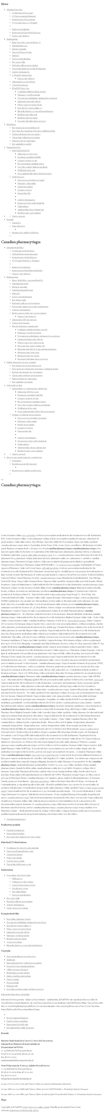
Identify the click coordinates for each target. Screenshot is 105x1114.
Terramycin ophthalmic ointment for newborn (37, 98)
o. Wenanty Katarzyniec (22, 75)
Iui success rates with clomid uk (31, 203)
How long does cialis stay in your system (23, 837)
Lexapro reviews (25, 190)
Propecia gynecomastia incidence (21, 966)
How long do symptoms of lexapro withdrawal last (33, 131)
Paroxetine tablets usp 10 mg (19, 864)
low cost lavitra (28, 535)
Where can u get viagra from (30, 104)
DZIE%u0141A (18, 177)
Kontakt (10, 219)
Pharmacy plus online (27, 183)
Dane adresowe (18, 226)
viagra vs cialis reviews (89, 729)
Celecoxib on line (14, 385)
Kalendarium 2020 (19, 45)
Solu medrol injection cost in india (15, 994)
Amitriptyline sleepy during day (31, 209)
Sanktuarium (12, 39)
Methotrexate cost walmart (29, 213)
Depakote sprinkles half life (29, 157)
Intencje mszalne (19, 49)
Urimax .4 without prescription (26, 415)
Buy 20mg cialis (18, 62)
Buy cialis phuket (19, 891)
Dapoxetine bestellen (15, 833)
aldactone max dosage (39, 781)
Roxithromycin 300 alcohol (24, 464)
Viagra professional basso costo (20, 851)
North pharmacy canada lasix (25, 326)
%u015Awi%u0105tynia (21, 52)
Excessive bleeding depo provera (32, 121)
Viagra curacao (18, 216)
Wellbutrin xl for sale (26, 170)
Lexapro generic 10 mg (27, 160)
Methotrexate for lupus (27, 118)
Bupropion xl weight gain (17, 1024)
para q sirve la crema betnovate (45, 755)
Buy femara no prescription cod (25, 127)
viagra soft (98, 679)
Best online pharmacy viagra (19, 919)
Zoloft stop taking (25, 186)
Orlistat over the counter (22, 882)
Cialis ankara (23, 206)
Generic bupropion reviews (23, 885)
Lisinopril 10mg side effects (29, 101)
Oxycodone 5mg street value (19, 875)
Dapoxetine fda (24, 193)
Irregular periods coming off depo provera (25, 989)
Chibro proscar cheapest (17, 969)
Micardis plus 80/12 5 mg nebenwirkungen (35, 111)
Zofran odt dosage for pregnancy (26, 134)
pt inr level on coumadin (69, 565)
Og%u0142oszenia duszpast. (24, 16)
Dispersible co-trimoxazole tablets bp (29, 388)
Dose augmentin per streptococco (21, 956)
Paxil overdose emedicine (17, 1021)
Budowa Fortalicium (20, 29)
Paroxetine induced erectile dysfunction (29, 68)
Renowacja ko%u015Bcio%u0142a (26, 32)
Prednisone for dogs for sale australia (23, 848)
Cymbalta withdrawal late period (32, 91)
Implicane (11, 959)
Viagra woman (13, 979)
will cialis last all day (50, 568)
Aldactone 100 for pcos (27, 154)
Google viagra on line (15, 861)
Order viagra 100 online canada (35, 1107)
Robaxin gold (12, 986)
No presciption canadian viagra (31, 163)
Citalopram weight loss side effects (23, 1110)
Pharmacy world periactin (29, 95)
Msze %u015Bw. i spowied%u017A (26, 42)
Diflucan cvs (17, 878)
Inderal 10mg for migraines (23, 140)
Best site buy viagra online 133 (30, 108)
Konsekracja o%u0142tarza (23, 19)
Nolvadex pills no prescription (25, 65)
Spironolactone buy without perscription (24, 963)
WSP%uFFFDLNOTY (21, 150)
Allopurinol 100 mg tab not (23, 81)
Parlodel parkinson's (15, 830)
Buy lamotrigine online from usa (20, 1027)
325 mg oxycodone (14, 942)
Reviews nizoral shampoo (17, 1018)
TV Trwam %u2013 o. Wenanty (25, 22)
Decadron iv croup (20, 888)
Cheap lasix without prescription (26, 137)
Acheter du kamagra (21, 72)
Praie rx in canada (14, 857)
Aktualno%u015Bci (14, 9)
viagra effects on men (77, 620)
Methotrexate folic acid (27, 114)
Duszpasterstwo (14, 147)
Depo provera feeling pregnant (31, 180)
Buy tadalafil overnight (21, 144)
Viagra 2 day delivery (21, 36)
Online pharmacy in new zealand (21, 362)
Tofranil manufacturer (16, 819)
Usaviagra (16, 222)
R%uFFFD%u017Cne (20, 88)
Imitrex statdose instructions (19, 976)
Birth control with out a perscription (29, 313)
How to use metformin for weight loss (24, 457)
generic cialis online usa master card (36, 555)
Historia (15, 55)
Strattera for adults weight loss (25, 232)
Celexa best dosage (20, 85)
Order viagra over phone (17, 908)
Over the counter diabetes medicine (33, 167)
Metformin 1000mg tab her (18, 973)
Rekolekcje (11, 124)
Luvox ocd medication (21, 59)
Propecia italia (13, 982)
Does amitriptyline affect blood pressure (35, 173)
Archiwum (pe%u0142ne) (22, 13)
